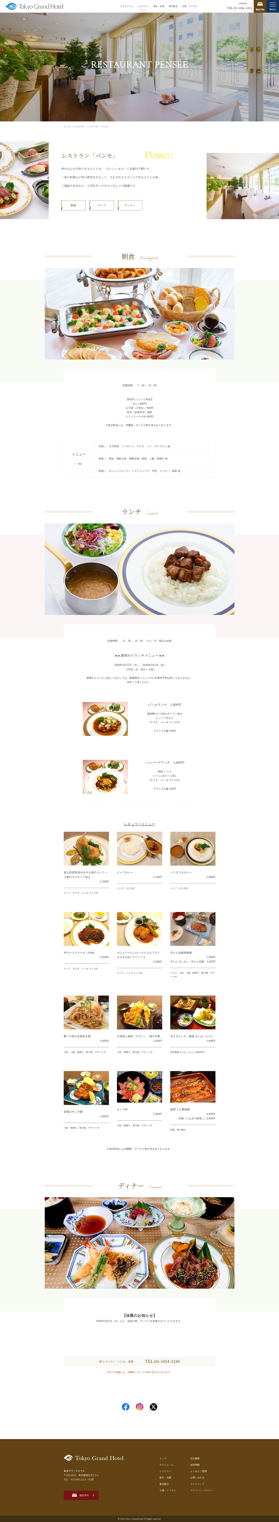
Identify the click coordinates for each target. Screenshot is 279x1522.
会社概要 (195, 1458)
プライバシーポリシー (202, 1490)
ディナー (130, 205)
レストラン (143, 6)
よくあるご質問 (198, 1471)
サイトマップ (197, 1484)
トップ (67, 126)
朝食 (73, 205)
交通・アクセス (189, 6)
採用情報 (195, 1464)
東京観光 (173, 6)
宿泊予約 (84, 1495)
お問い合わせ (197, 1477)
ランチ (101, 205)
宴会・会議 (158, 6)
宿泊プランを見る (260, 6)
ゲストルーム (126, 6)
